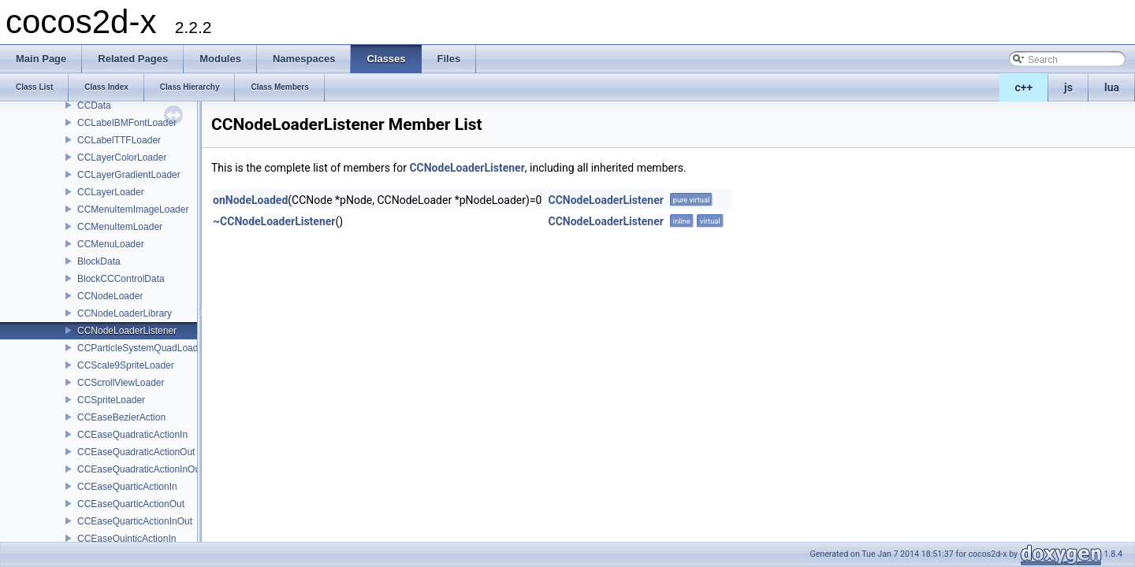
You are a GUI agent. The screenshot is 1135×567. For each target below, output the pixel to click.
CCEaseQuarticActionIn (127, 486)
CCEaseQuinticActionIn (126, 538)
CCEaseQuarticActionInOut (134, 521)
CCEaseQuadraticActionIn (132, 434)
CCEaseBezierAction (121, 417)
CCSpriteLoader (111, 400)
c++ (1024, 87)
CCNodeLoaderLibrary (124, 313)
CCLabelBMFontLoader (127, 122)
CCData (94, 105)
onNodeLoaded (250, 200)
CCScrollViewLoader (121, 382)
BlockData (99, 261)
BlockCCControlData (121, 278)
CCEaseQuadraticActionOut (136, 452)
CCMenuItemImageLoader (132, 209)
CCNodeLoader (110, 296)
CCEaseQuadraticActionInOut (140, 469)
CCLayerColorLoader (121, 157)
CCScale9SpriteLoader (125, 365)
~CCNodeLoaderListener (274, 221)
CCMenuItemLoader (119, 226)
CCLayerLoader (110, 192)
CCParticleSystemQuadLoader (142, 348)
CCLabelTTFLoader (119, 140)
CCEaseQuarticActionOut (130, 504)
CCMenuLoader (110, 244)
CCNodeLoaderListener (127, 330)
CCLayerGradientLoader (128, 174)
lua (1111, 87)
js (1068, 87)
